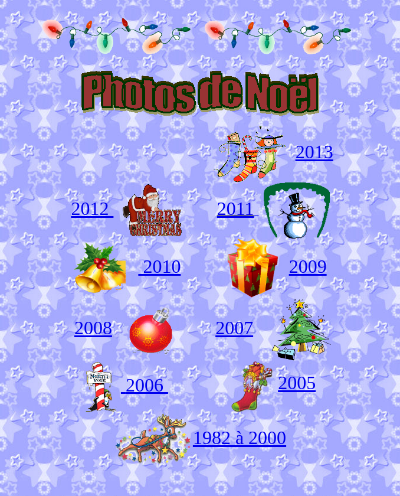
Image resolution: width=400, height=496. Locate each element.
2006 (147, 384)
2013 (314, 151)
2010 (159, 266)
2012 (92, 208)
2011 (235, 208)
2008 (93, 327)
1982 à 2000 (239, 437)
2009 (308, 266)
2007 (234, 327)
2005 (297, 382)
